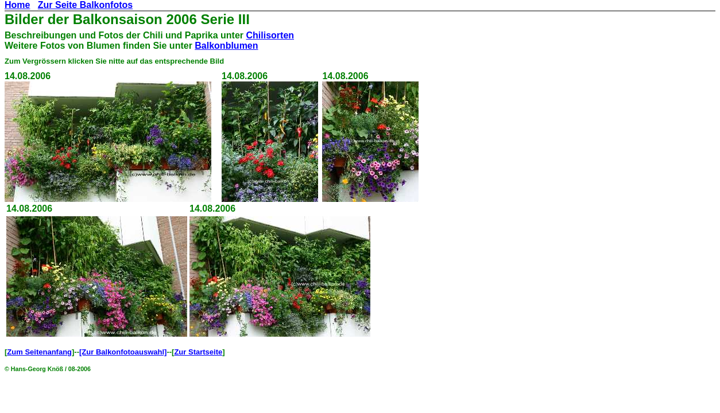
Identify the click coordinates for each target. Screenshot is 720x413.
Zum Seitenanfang (39, 352)
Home (17, 5)
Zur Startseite (198, 352)
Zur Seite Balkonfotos (85, 5)
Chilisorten (270, 35)
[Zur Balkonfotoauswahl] (123, 352)
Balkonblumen (226, 45)
